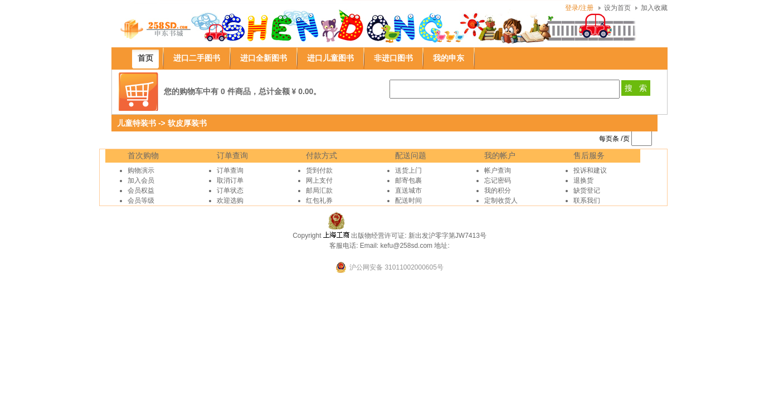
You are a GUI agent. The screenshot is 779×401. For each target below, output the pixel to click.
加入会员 (141, 180)
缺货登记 (586, 190)
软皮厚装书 (187, 123)
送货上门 (408, 170)
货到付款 (319, 170)
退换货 (583, 180)
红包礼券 (319, 200)
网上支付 (319, 180)
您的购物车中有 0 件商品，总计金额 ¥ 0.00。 (242, 91)
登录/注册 (579, 8)
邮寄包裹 (408, 180)
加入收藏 (654, 8)
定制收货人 (501, 200)
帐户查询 (497, 170)
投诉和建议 (590, 170)
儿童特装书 (136, 123)
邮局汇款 (319, 190)
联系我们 (586, 200)
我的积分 (497, 190)
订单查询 (230, 170)
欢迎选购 (230, 200)
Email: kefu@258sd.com (396, 246)
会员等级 (141, 200)
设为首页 (617, 8)
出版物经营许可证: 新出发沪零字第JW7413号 (418, 235)
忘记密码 (497, 180)
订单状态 (230, 190)
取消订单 (230, 180)
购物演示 (141, 170)
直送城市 (408, 190)
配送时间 (408, 200)
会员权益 (141, 190)
